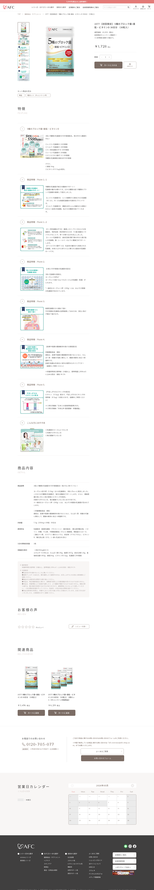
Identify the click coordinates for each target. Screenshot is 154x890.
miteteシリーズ (26, 850)
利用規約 (73, 884)
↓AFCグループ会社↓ (124, 861)
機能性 (70, 861)
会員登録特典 (121, 854)
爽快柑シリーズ (25, 854)
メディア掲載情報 (95, 871)
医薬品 (46, 861)
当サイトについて (95, 857)
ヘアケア (47, 854)
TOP (19, 14)
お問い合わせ (93, 850)
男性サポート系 (73, 868)
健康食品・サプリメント (33, 14)
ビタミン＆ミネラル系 (76, 857)
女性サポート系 (73, 865)
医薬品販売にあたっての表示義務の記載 (53, 884)
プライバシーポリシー (87, 884)
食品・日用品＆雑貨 (51, 865)
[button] (132, 778)
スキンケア (48, 857)
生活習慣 (71, 850)
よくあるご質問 (87, 751)
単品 (20, 95)
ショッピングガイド (96, 854)
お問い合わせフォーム (117, 751)
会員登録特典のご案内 (91, 7)
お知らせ (92, 861)
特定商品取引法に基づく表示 (27, 884)
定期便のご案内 (74, 7)
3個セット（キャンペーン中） (37, 95)
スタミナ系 (72, 854)
